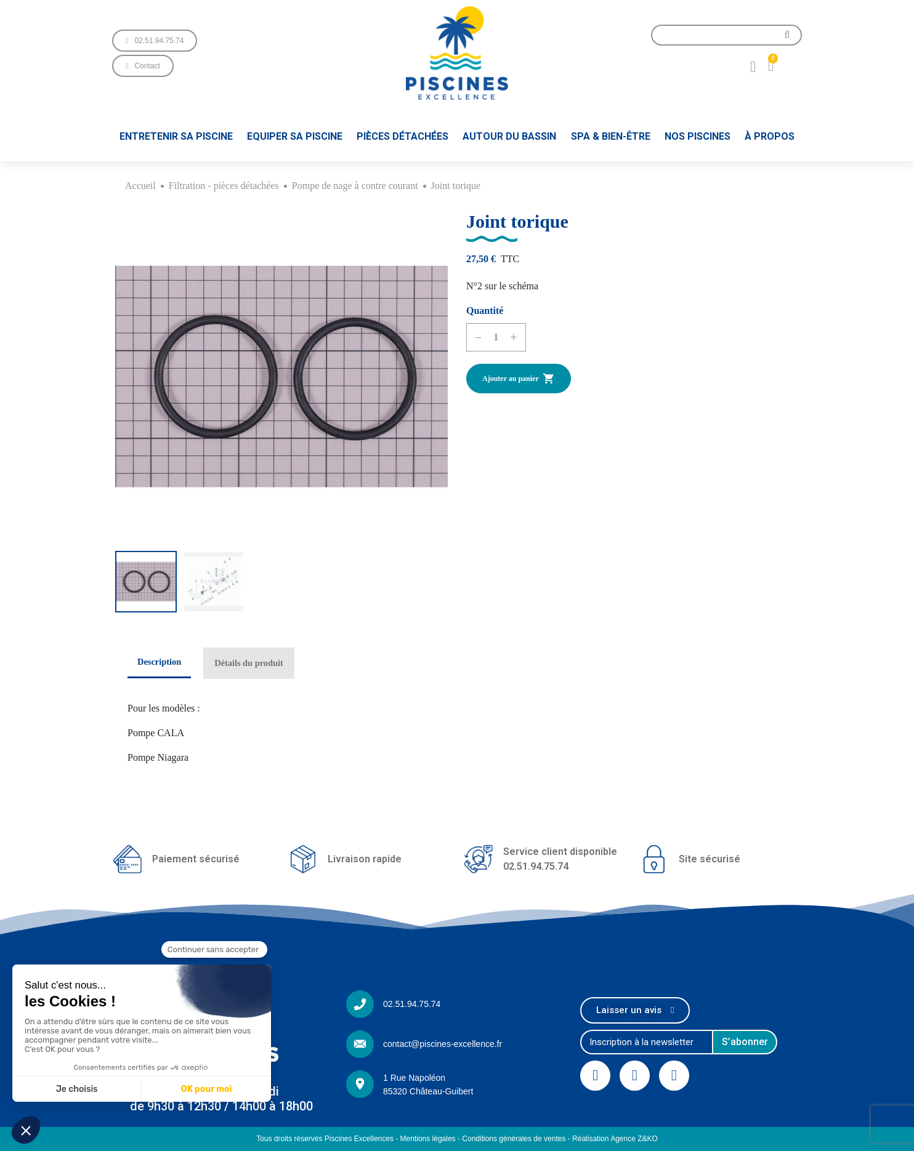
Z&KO (647, 1138)
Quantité (484, 310)
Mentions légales (428, 1138)
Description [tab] (159, 662)
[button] (154, 41)
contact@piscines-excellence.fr (442, 1044)
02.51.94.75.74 (411, 1004)
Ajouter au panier (518, 378)
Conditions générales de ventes (513, 1138)
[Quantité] (496, 337)
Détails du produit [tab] (248, 663)
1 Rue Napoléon (414, 1078)
